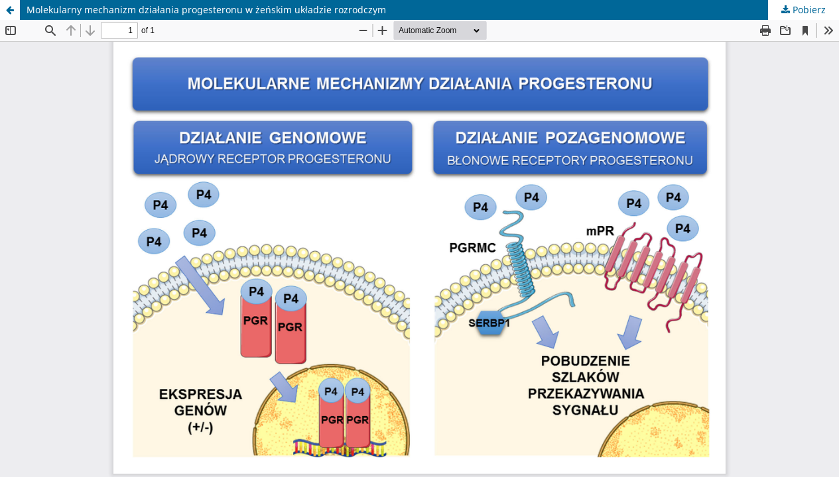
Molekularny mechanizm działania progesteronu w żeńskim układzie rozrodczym (206, 9)
